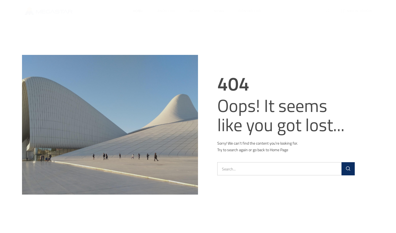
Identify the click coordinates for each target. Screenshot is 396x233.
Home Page (279, 150)
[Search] (348, 168)
